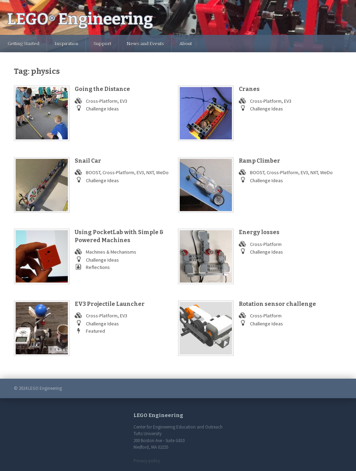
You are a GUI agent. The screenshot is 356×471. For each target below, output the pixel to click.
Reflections (98, 267)
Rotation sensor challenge (277, 304)
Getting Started (23, 43)
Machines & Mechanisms (111, 252)
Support (102, 43)
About (185, 43)
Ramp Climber (259, 160)
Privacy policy (147, 461)
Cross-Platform (102, 101)
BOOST (93, 172)
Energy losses (259, 232)
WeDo (162, 172)
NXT (150, 172)
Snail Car (88, 160)
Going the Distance (102, 89)
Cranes (249, 89)
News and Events (145, 43)
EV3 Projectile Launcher (110, 304)
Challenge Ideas (102, 109)
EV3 (123, 101)
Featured (95, 331)
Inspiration (66, 43)
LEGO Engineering (80, 19)
